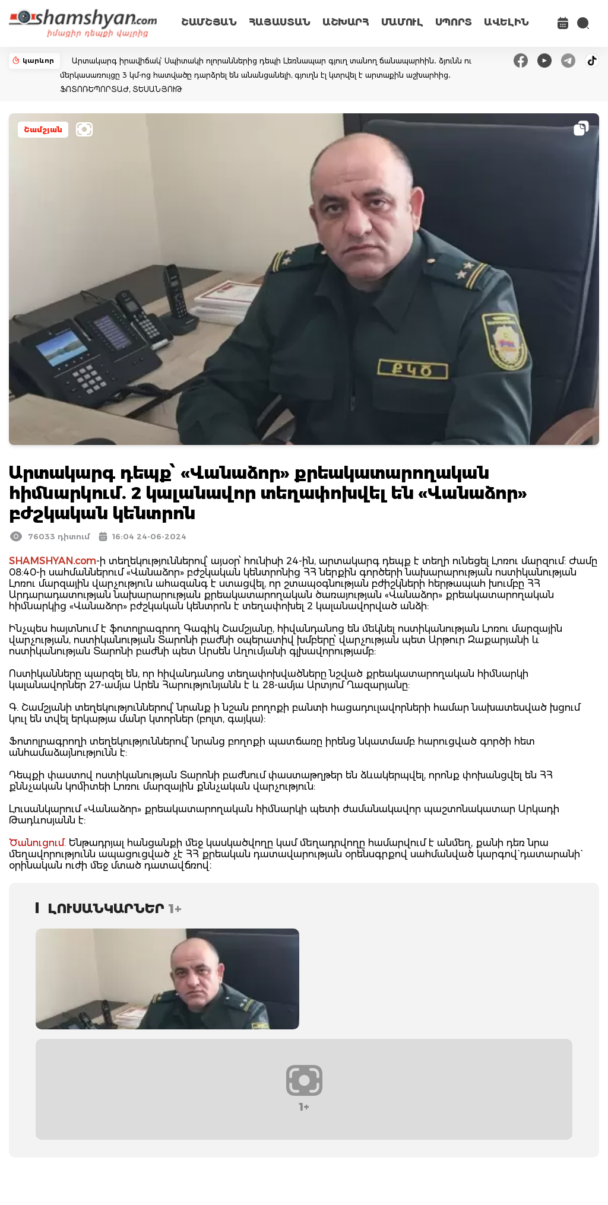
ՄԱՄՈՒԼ (402, 22)
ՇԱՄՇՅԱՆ (209, 22)
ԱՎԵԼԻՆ (506, 22)
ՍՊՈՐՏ (453, 22)
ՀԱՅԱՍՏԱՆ (280, 22)
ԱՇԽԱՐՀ (345, 22)
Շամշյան (43, 129)
